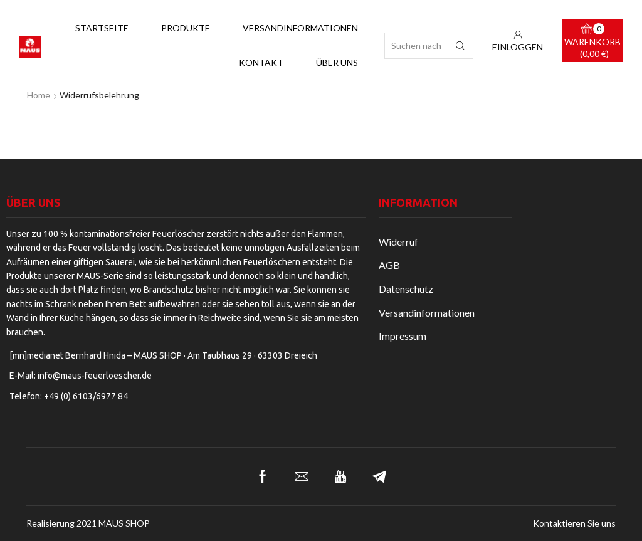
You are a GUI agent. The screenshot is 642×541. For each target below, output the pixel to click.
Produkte (185, 28)
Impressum (402, 336)
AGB (389, 265)
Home (38, 95)
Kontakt (261, 62)
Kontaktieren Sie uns (574, 523)
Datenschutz (406, 289)
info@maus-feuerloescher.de (95, 375)
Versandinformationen (300, 28)
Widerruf (398, 242)
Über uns (337, 62)
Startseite (102, 28)
